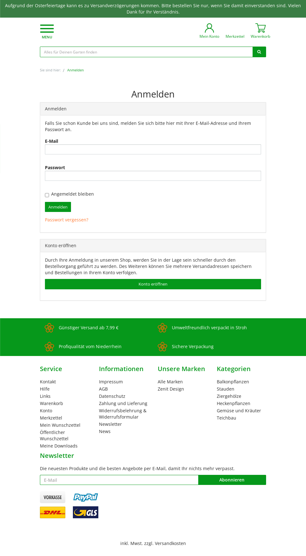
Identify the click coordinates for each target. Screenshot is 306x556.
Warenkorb (51, 403)
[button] (47, 32)
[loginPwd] (153, 176)
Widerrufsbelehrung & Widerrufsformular (122, 414)
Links (45, 396)
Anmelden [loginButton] (58, 207)
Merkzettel (51, 418)
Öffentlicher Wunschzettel (54, 435)
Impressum (111, 382)
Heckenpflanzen (233, 403)
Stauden (225, 389)
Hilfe (45, 389)
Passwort (55, 167)
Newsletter (110, 424)
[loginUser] (153, 149)
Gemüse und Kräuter (239, 411)
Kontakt (48, 382)
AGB (103, 389)
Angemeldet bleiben (69, 194)
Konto (46, 411)
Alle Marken (170, 382)
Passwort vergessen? (66, 220)
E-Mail (51, 141)
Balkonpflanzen (233, 382)
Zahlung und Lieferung (123, 403)
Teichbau (226, 418)
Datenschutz (112, 396)
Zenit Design (171, 389)
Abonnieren (231, 480)
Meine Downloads (59, 446)
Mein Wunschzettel (60, 425)
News (105, 431)
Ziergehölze (229, 396)
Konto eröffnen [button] (153, 284)
